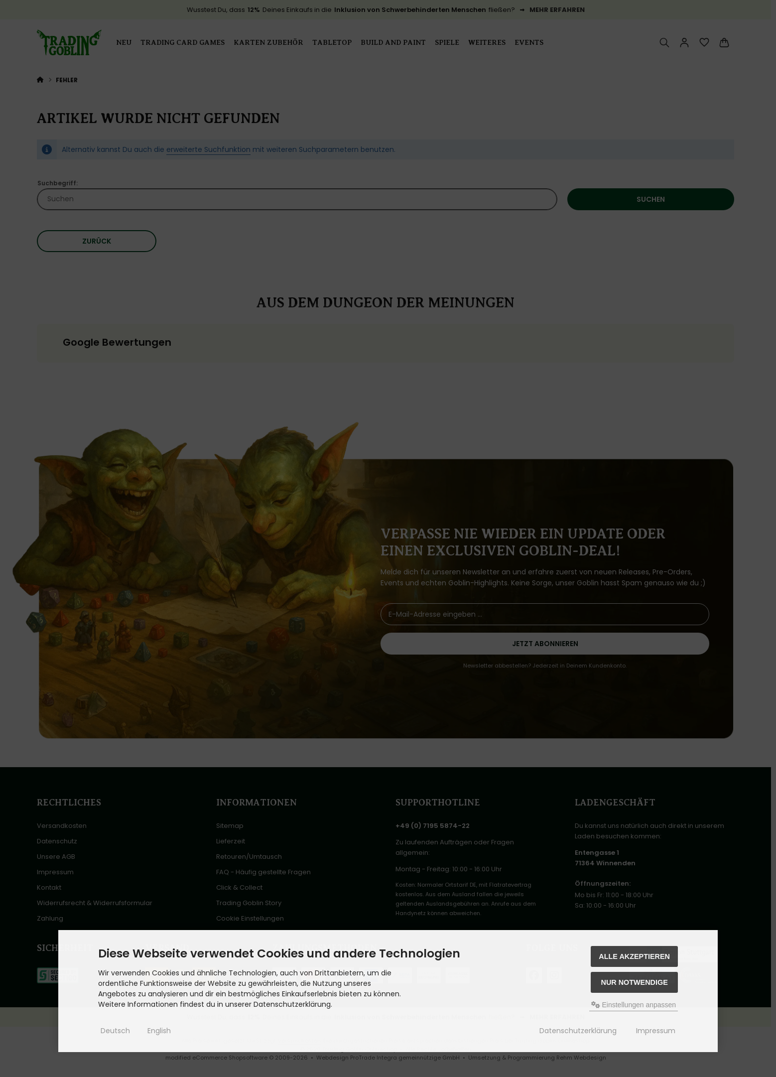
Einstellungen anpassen (633, 1005)
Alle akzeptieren (634, 956)
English (159, 1031)
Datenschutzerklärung (578, 1031)
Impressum (655, 1031)
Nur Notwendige (634, 982)
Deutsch (115, 1031)
